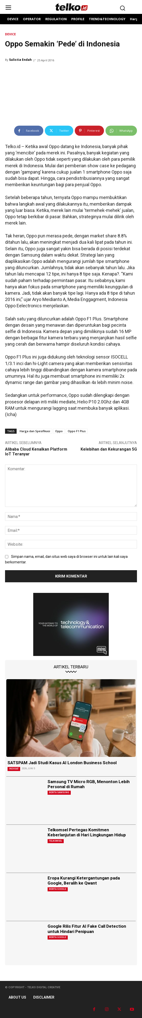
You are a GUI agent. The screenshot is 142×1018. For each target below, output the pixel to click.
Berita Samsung (59, 792)
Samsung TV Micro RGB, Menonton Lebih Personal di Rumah (89, 784)
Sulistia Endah (20, 60)
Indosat (14, 768)
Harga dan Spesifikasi (35, 431)
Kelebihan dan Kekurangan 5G (109, 449)
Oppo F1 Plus (77, 431)
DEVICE (10, 34)
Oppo (59, 431)
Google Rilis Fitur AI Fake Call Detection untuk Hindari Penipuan (87, 929)
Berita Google (57, 889)
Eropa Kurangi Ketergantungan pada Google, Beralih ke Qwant (84, 880)
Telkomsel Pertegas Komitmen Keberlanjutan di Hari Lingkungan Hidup (87, 832)
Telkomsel (55, 841)
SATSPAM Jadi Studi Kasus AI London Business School (62, 762)
